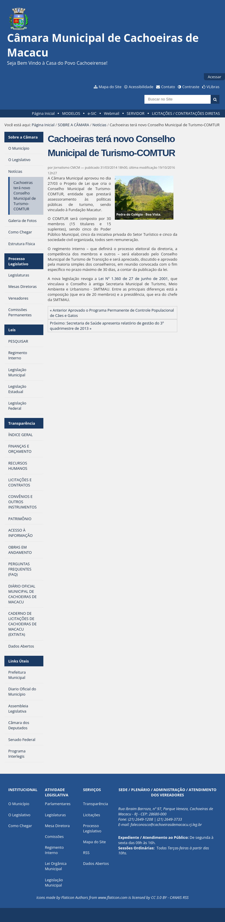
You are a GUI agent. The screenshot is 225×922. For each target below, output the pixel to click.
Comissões (54, 836)
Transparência (21, 423)
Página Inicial (43, 113)
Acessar (214, 76)
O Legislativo (19, 814)
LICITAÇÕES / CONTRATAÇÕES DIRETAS (186, 113)
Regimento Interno (54, 850)
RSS (86, 852)
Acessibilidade (141, 86)
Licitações (91, 814)
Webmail (111, 113)
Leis (12, 329)
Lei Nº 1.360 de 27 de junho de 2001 (133, 278)
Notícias (99, 124)
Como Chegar (20, 825)
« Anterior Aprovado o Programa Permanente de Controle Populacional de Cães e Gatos (112, 313)
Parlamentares (57, 803)
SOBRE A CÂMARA (73, 124)
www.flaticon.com (112, 897)
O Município (18, 803)
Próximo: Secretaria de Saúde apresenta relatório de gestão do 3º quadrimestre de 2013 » (107, 325)
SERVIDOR (135, 113)
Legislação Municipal (54, 882)
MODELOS (71, 113)
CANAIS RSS (179, 897)
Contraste (190, 86)
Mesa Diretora (57, 825)
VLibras (213, 86)
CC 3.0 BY (159, 897)
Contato (168, 86)
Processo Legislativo (18, 261)
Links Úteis (18, 661)
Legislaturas (55, 814)
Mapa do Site (110, 86)
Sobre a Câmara (23, 137)
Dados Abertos (96, 863)
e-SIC (92, 113)
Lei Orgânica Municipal (56, 866)
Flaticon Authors (74, 897)
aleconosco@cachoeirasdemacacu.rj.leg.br (167, 824)
